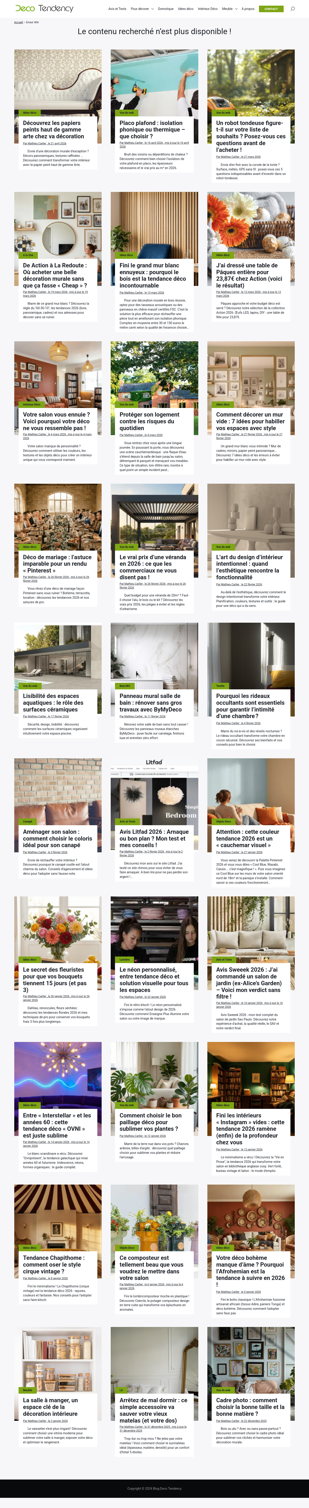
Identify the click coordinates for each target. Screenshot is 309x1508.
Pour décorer (140, 9)
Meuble (227, 9)
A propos (248, 9)
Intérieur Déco (208, 9)
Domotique (166, 9)
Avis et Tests (117, 9)
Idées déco (186, 9)
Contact (271, 9)
